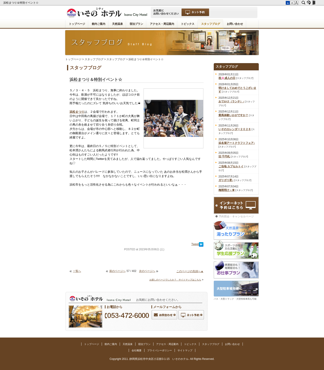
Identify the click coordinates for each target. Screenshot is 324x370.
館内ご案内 (98, 23)
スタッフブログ (210, 23)
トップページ (77, 23)
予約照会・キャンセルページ (236, 216)
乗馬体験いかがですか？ (233, 115)
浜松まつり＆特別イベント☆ (21, 2)
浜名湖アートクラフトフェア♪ (236, 143)
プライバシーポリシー (159, 350)
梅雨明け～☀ (226, 190)
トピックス (187, 23)
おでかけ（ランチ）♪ (231, 101)
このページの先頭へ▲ (189, 271)
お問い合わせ (235, 23)
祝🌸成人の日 (226, 78)
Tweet (195, 244)
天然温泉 (117, 23)
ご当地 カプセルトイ (230, 166)
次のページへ (147, 271)
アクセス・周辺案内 (162, 23)
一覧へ (77, 271)
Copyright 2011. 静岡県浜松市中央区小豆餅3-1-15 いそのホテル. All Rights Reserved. (162, 359)
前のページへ (117, 271)
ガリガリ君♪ (225, 180)
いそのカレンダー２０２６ (234, 129)
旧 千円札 (224, 156)
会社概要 (137, 350)
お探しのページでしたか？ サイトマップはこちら (175, 279)
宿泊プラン (136, 23)
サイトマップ (185, 350)
